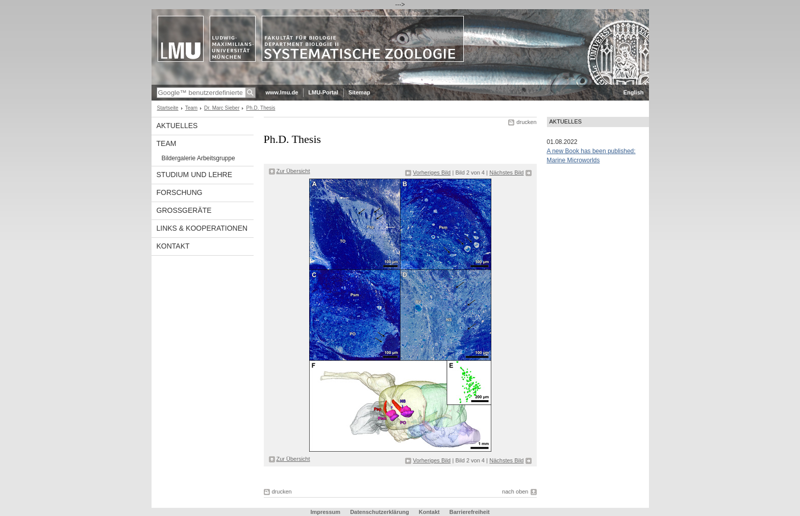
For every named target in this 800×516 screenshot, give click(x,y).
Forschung (180, 192)
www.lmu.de (282, 92)
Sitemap (359, 92)
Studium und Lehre (195, 174)
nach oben (515, 491)
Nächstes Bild (506, 172)
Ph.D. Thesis (260, 108)
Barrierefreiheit (469, 512)
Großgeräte (184, 210)
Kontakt (173, 246)
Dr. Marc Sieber (221, 108)
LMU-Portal (323, 92)
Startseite (168, 108)
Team (191, 108)
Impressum (325, 512)
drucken (526, 122)
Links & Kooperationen (202, 228)
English (633, 92)
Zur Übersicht (293, 171)
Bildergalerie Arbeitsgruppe (198, 158)
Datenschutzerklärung (379, 512)
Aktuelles (177, 125)
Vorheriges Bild (432, 172)
